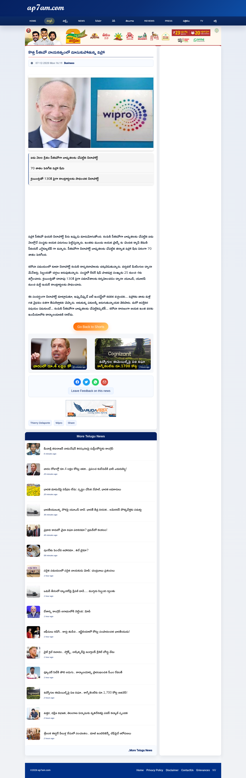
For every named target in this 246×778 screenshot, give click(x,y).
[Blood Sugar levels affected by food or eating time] (91, 552)
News (81, 21)
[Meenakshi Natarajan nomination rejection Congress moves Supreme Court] (91, 450)
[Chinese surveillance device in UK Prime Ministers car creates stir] (91, 532)
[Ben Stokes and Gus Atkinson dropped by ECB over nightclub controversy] (91, 654)
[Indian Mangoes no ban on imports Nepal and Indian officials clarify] (91, 491)
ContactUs (187, 770)
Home (33, 21)
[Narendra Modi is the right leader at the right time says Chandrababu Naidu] (91, 572)
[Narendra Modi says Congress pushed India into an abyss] (91, 613)
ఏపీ (113, 21)
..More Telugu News (140, 750)
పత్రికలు (186, 21)
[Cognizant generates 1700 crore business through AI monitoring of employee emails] (123, 354)
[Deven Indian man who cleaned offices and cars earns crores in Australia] (91, 633)
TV (201, 21)
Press (168, 21)
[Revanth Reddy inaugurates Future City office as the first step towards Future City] (91, 674)
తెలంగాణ (130, 21)
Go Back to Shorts (90, 326)
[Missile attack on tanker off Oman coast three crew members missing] (91, 593)
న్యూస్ (49, 21)
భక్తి (215, 21)
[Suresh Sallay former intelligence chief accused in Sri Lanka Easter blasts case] (91, 735)
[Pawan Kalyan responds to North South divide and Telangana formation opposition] (91, 715)
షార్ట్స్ (65, 21)
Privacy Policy (154, 770)
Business (69, 63)
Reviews (149, 21)
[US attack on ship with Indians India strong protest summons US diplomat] (91, 511)
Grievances (203, 770)
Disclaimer (172, 770)
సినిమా (98, 21)
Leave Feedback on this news (90, 391)
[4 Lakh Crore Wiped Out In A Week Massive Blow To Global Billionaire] (59, 354)
